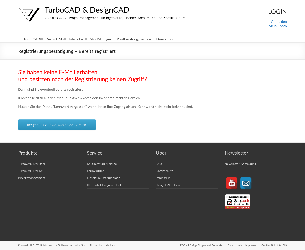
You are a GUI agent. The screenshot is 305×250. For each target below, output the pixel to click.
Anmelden (279, 21)
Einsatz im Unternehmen (103, 178)
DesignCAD (54, 39)
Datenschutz (164, 171)
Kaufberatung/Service (134, 39)
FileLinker (76, 39)
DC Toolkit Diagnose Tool (104, 185)
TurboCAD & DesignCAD (88, 9)
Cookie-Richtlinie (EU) (274, 245)
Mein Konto (278, 26)
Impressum (163, 178)
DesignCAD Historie (169, 185)
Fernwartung (95, 171)
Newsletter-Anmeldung (240, 164)
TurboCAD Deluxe (30, 171)
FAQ (159, 164)
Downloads (165, 39)
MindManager (100, 39)
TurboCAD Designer (31, 164)
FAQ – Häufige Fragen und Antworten (202, 245)
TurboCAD (32, 39)
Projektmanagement (31, 178)
